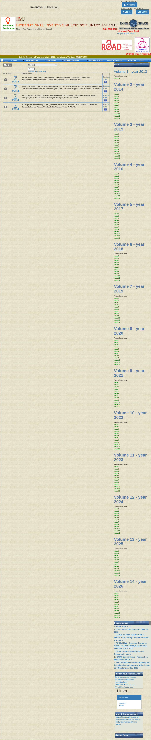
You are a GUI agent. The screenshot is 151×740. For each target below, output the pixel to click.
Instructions (51, 60)
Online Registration (114, 60)
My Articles (131, 60)
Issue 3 (116, 98)
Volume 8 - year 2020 (129, 331)
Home (4, 61)
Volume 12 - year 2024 (130, 499)
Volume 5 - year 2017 (129, 206)
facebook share (106, 79)
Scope (121, 705)
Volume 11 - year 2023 (130, 457)
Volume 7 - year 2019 (129, 288)
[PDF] (15, 80)
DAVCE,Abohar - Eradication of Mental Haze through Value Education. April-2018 (131, 637)
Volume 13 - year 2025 (130, 541)
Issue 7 (116, 107)
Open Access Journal (126, 34)
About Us (14, 60)
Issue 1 (116, 94)
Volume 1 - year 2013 (130, 71)
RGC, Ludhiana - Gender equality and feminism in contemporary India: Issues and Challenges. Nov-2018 (132, 665)
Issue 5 (116, 103)
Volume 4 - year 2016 (129, 166)
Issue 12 (117, 78)
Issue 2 (116, 96)
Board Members (32, 60)
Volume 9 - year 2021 (129, 373)
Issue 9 (116, 112)
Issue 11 (117, 116)
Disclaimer (122, 703)
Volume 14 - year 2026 (130, 583)
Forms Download (71, 60)
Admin (141, 60)
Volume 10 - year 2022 (130, 415)
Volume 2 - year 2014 (129, 86)
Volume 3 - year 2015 (129, 126)
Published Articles (96, 60)
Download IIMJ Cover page (37, 71)
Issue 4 (116, 100)
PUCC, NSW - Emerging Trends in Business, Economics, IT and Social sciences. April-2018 (130, 646)
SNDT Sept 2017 (123, 626)
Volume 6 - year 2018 (129, 246)
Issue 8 (116, 109)
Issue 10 (117, 114)
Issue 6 (116, 105)
